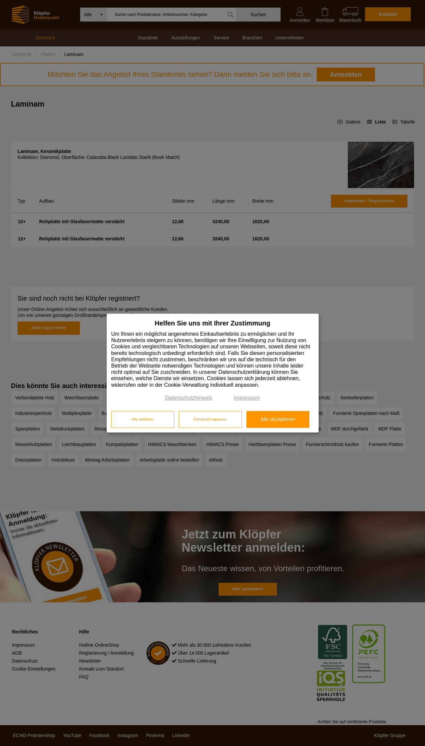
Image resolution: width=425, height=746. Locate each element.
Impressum (247, 398)
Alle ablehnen (143, 420)
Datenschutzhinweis (188, 398)
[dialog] (213, 373)
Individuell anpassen (210, 420)
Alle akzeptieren (278, 419)
